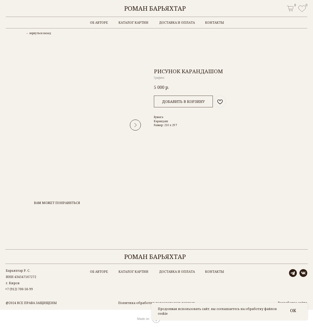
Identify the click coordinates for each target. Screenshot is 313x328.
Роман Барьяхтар (155, 8)
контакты (214, 22)
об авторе (99, 22)
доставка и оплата (177, 22)
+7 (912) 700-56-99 (19, 289)
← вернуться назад (38, 33)
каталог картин (133, 22)
